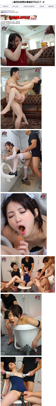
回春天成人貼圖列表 (29, 6)
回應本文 (5, 6)
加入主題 (15, 6)
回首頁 (42, 6)
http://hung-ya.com (9, 11)
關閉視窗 (51, 6)
